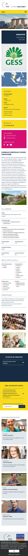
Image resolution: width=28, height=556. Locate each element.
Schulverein (7, 187)
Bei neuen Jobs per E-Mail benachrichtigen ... (13, 403)
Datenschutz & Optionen (14, 554)
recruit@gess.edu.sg (9, 104)
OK (14, 551)
